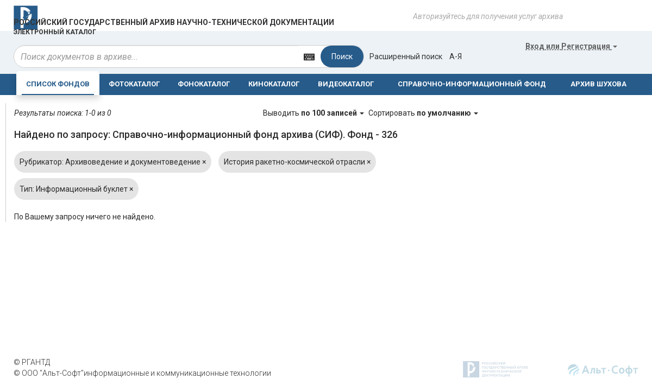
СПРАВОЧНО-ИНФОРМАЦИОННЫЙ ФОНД (472, 84)
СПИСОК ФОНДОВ (58, 84)
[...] (156, 56)
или (571, 46)
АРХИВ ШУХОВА (598, 84)
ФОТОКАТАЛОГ (134, 84)
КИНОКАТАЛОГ (273, 84)
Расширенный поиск (405, 56)
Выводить (314, 113)
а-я (455, 56)
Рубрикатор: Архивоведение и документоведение (113, 161)
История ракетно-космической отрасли (297, 161)
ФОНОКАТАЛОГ (204, 84)
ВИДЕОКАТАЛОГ (346, 84)
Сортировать (423, 113)
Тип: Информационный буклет (76, 189)
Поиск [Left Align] (342, 56)
